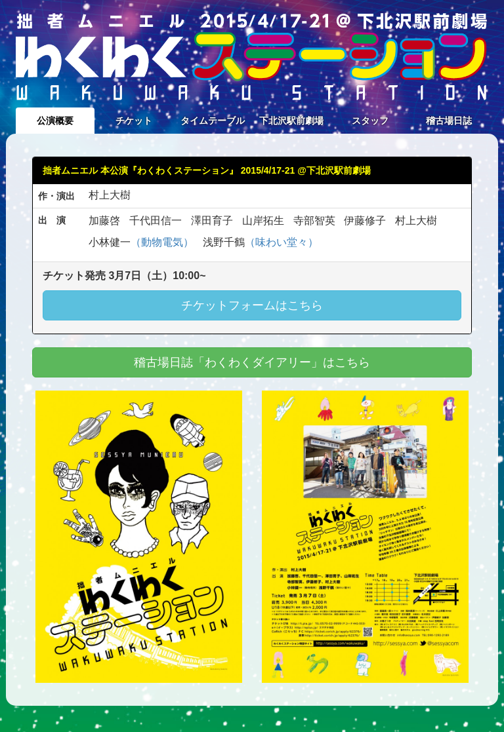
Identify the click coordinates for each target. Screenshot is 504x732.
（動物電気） (162, 242)
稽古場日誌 (449, 120)
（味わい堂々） (281, 242)
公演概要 (55, 120)
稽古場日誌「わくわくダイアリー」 (252, 362)
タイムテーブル (212, 120)
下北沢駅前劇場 (291, 120)
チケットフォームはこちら (252, 305)
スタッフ (370, 120)
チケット (134, 120)
